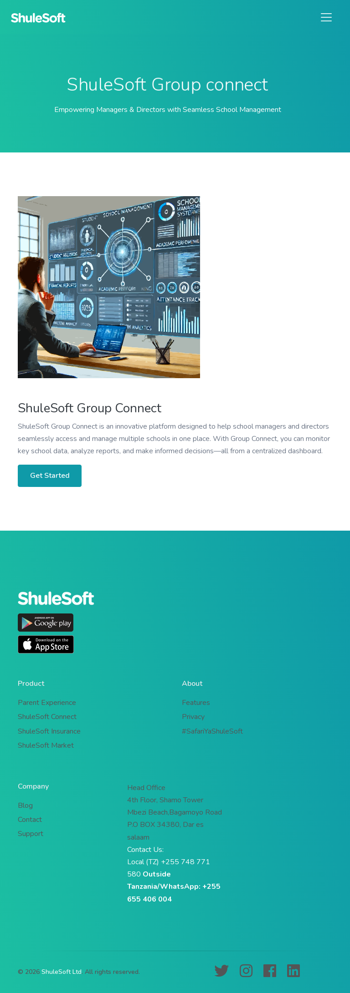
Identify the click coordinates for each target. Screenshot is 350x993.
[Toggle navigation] (326, 17)
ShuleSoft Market (46, 745)
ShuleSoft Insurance (49, 731)
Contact (30, 820)
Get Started (50, 476)
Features (196, 703)
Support (30, 834)
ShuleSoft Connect (47, 717)
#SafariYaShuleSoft (212, 731)
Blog (25, 805)
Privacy (193, 717)
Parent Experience (47, 703)
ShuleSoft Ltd (61, 972)
